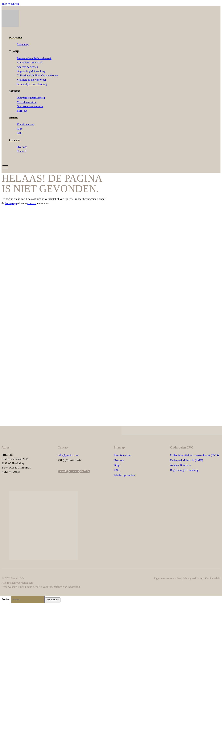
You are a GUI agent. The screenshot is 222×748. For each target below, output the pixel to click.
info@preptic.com (68, 455)
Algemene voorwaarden (167, 578)
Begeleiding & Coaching (184, 470)
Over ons (119, 460)
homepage (11, 203)
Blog (116, 465)
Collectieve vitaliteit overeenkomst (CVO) (194, 455)
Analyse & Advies (180, 465)
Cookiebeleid (212, 578)
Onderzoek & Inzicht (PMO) (186, 460)
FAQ (116, 470)
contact (31, 203)
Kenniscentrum (122, 455)
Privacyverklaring (193, 578)
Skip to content (10, 3)
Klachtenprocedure (125, 475)
